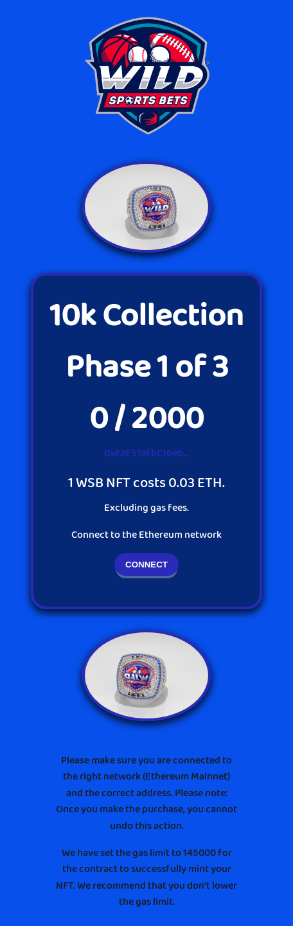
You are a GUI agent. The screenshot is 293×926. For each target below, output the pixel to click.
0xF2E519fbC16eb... (146, 453)
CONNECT (146, 564)
